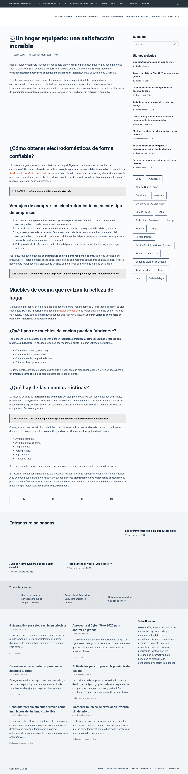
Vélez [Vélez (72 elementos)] (139, 278)
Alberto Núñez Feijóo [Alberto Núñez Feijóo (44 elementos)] (147, 187)
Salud (104, 4)
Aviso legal (159, 768)
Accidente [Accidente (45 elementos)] (154, 178)
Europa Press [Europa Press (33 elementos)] (143, 212)
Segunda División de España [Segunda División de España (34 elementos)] (151, 261)
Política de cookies (141, 768)
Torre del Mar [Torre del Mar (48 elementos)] (143, 270)
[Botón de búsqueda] (176, 44)
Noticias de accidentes (137, 16)
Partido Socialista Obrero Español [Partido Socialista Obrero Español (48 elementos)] (153, 245)
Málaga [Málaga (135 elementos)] (140, 228)
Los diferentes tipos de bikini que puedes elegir (150, 530)
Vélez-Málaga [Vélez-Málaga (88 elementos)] (156, 278)
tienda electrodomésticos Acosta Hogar (30, 173)
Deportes (145, 4)
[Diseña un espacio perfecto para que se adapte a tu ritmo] (13, 599)
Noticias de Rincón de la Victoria (84, 4)
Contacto (174, 768)
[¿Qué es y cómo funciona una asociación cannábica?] (36, 544)
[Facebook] (24, 499)
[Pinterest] (82, 499)
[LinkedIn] (111, 499)
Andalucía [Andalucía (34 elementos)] (141, 195)
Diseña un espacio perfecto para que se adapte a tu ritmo (31, 599)
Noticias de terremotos (86, 16)
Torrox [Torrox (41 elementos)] (161, 270)
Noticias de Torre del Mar (20, 4)
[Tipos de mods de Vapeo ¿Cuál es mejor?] (94, 544)
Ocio (38, 4)
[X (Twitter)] (53, 499)
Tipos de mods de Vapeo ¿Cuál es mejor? (89, 563)
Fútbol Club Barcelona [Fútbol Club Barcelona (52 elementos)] (147, 220)
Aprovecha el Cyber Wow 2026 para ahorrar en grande (77, 599)
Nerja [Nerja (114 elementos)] (154, 228)
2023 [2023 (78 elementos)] (138, 178)
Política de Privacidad (117, 768)
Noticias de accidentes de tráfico (168, 16)
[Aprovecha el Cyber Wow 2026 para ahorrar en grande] (57, 599)
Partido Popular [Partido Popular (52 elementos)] (144, 236)
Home (100, 768)
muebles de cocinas (68, 310)
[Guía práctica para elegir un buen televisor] (100, 599)
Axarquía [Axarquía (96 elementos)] (159, 195)
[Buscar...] (153, 44)
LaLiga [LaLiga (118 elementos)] (170, 220)
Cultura (133, 4)
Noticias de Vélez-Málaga (54, 4)
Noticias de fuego (63, 16)
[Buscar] (178, 4)
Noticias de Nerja (118, 4)
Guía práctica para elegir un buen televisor (153, 62)
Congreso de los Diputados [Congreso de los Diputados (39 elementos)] (150, 203)
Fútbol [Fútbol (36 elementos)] (161, 212)
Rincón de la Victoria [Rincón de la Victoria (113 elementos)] (147, 253)
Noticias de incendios (112, 16)
